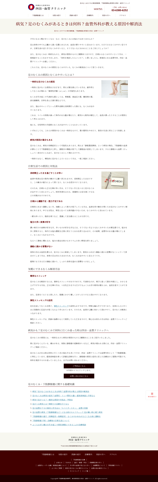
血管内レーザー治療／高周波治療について (52, 465)
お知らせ (59, 462)
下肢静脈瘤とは (38, 15)
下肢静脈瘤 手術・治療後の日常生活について (51, 420)
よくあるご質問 (56, 468)
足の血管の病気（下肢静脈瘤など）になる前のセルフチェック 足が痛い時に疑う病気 (67, 412)
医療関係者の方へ (96, 462)
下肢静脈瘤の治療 (79, 460)
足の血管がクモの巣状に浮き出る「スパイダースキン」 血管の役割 (60, 408)
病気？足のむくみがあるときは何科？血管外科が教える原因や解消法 (60, 391)
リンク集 (85, 471)
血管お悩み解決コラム (99, 468)
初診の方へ (106, 15)
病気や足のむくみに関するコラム (76, 468)
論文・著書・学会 (80, 462)
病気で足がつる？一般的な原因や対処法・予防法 (52, 399)
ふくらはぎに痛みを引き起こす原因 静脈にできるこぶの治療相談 (59, 424)
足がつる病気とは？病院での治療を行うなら (50, 404)
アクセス (122, 15)
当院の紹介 (57, 15)
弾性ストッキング (61, 306)
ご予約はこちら (79, 366)
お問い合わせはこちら (79, 376)
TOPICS (68, 462)
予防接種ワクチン (114, 465)
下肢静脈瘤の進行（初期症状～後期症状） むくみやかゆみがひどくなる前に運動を (66, 416)
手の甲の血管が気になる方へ (80, 465)
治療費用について (99, 465)
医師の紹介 (74, 15)
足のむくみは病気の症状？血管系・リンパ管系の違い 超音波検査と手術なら (63, 395)
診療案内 (90, 15)
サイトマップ (74, 471)
